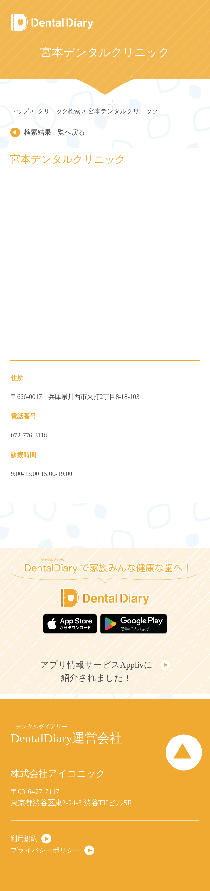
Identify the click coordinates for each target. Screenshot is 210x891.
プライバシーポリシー (49, 850)
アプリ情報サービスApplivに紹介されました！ (95, 673)
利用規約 (25, 837)
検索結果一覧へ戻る (58, 132)
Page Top (181, 752)
